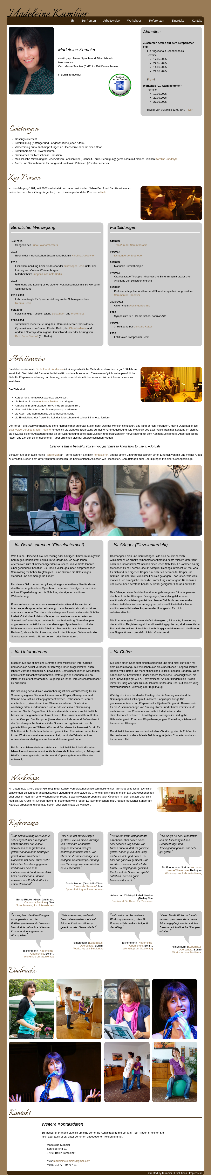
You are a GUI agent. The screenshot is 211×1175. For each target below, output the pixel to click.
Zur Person (89, 20)
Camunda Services (35, 902)
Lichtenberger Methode (128, 255)
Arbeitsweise (111, 20)
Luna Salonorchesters (45, 245)
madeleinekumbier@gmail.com (71, 1160)
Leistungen (58, 313)
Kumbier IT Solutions (174, 1173)
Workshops (134, 20)
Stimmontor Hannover (127, 295)
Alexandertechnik (139, 305)
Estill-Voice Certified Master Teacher (30, 429)
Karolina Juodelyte (167, 159)
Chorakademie (78, 328)
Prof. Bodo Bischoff (26, 336)
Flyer (151, 79)
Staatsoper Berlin (74, 266)
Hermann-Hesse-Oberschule (184, 869)
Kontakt (197, 20)
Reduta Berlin (23, 303)
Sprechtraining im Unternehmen (35, 905)
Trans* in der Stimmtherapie (130, 245)
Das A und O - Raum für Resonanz (132, 901)
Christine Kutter (143, 326)
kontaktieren (101, 454)
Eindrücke (178, 20)
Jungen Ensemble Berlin (47, 274)
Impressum (195, 1173)
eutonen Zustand (49, 401)
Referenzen (156, 20)
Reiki (103, 192)
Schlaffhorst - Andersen (50, 369)
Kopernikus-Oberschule (42, 952)
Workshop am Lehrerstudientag (183, 873)
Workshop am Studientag (39, 956)
